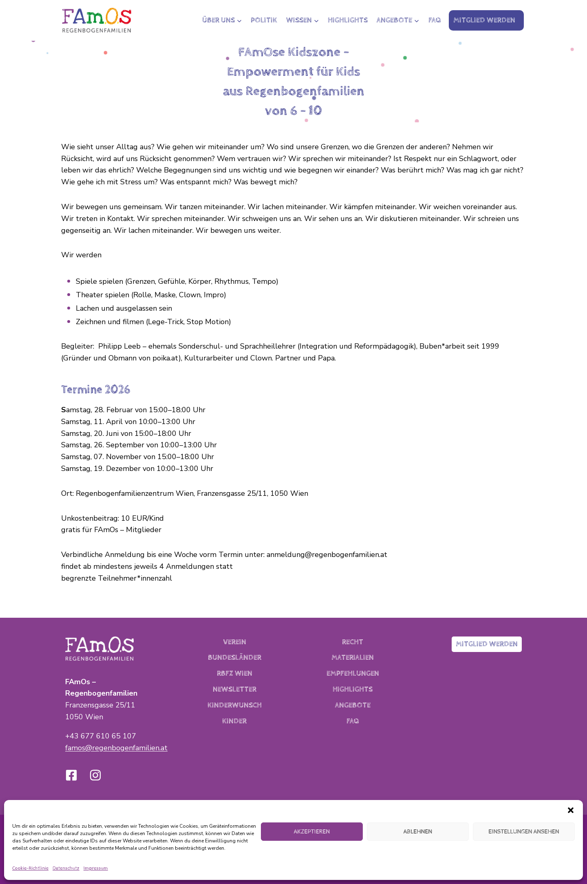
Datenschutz (66, 868)
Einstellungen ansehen (523, 831)
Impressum (96, 868)
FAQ (434, 20)
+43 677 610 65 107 (100, 736)
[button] (571, 810)
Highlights (348, 20)
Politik (264, 20)
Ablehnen (418, 831)
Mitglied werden (484, 20)
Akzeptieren (312, 831)
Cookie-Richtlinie (30, 868)
